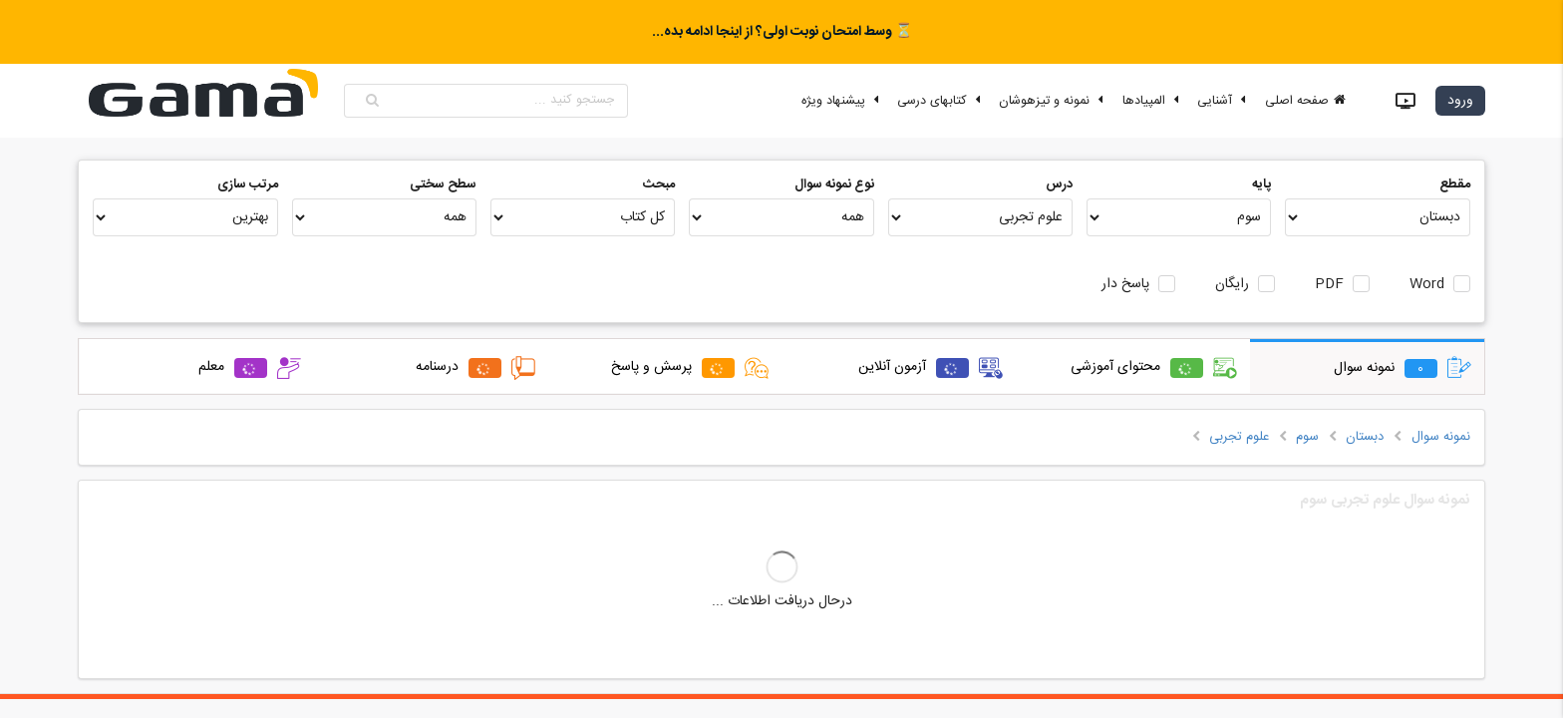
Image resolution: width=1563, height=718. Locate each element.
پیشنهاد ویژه (842, 101)
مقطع (1454, 184)
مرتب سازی (247, 184)
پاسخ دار (1125, 284)
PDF (1329, 284)
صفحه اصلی (1306, 101)
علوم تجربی (1239, 437)
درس (1059, 184)
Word (1426, 284)
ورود (1460, 101)
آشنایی (1224, 101)
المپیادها (1153, 101)
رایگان (1232, 284)
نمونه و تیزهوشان (1053, 101)
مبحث (659, 184)
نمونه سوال (1440, 437)
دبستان (1365, 437)
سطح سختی (443, 184)
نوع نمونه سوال (834, 184)
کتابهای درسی (941, 101)
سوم (1307, 437)
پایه (1261, 184)
